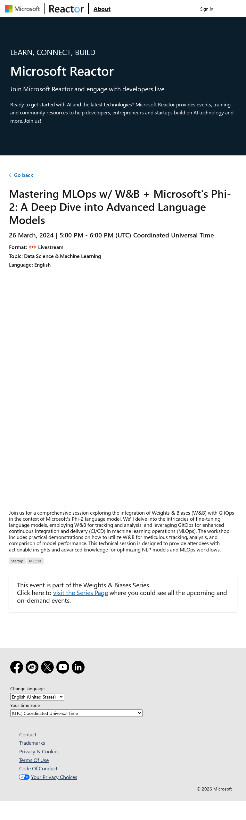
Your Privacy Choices (47, 777)
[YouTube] (64, 668)
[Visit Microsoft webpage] (23, 8)
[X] (48, 668)
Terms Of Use (34, 760)
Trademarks (32, 742)
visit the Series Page (80, 592)
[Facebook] (18, 668)
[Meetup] (33, 668)
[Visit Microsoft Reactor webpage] (66, 8)
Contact (27, 734)
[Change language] (37, 696)
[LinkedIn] (79, 668)
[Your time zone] (76, 713)
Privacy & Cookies (39, 751)
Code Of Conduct (38, 768)
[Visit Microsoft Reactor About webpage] (102, 8)
